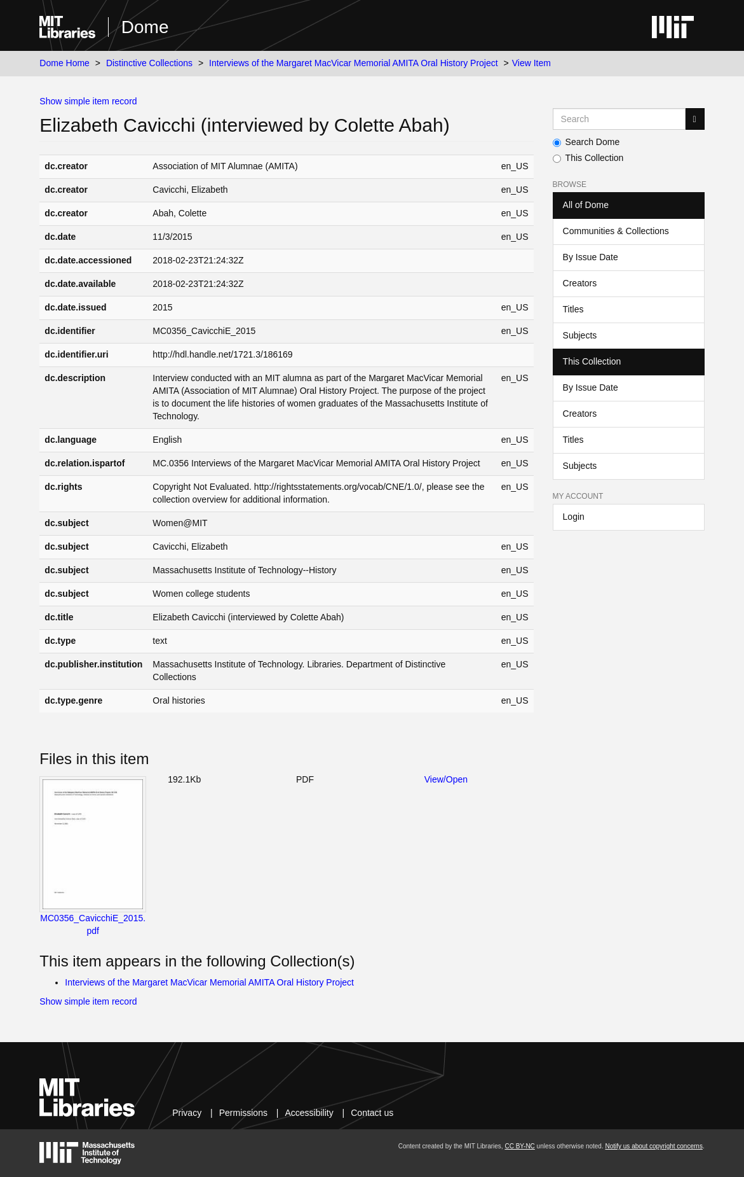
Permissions (243, 1113)
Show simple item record (88, 101)
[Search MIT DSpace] (619, 119)
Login (574, 517)
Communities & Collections (616, 231)
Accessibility (309, 1113)
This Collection (588, 158)
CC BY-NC (519, 1146)
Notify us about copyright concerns (653, 1146)
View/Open (446, 779)
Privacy (186, 1113)
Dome (145, 27)
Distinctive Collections (149, 63)
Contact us (372, 1113)
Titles (573, 309)
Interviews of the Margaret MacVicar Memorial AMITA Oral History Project (353, 63)
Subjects (580, 335)
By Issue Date (590, 257)
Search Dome (586, 142)
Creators (580, 283)
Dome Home (64, 63)
